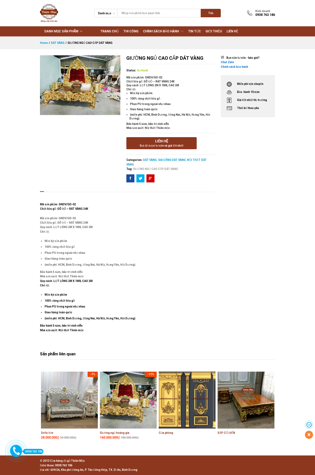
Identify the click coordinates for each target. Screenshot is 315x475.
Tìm (210, 13)
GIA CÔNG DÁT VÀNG (172, 159)
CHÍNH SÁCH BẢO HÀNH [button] (161, 31)
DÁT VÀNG (150, 159)
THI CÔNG (130, 31)
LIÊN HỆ (232, 31)
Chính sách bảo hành (234, 66)
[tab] (42, 188)
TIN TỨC (194, 31)
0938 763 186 (32, 451)
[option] (69, 405)
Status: (131, 70)
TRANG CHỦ (109, 31)
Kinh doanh (262, 11)
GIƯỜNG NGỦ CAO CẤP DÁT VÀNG (155, 169)
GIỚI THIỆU (214, 31)
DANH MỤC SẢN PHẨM (61, 31)
